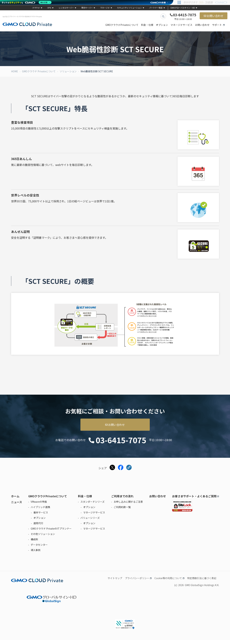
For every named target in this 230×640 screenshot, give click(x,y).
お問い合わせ (215, 16)
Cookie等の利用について (168, 578)
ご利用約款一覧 (122, 507)
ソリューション (68, 71)
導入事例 (35, 550)
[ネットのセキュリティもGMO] (26, 2)
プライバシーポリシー (137, 578)
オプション (162, 25)
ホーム (15, 496)
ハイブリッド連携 (40, 507)
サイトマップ (115, 578)
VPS (49, 8)
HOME (14, 71)
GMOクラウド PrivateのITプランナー (51, 528)
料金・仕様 (147, 25)
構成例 (34, 539)
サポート (217, 25)
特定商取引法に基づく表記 (201, 578)
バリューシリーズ (90, 517)
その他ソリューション (43, 534)
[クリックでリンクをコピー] (129, 468)
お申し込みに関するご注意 (128, 501)
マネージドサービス (181, 25)
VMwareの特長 (39, 501)
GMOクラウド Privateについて (39, 71)
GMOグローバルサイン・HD (182, 8)
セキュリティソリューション (129, 8)
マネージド (105, 8)
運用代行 (38, 523)
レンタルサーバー (66, 8)
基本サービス (40, 512)
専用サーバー (87, 8)
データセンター (39, 544)
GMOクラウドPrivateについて (121, 25)
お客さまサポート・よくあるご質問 (194, 496)
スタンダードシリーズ (92, 501)
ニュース (16, 502)
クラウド (36, 8)
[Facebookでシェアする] (120, 468)
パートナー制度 (156, 8)
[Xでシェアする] (112, 468)
